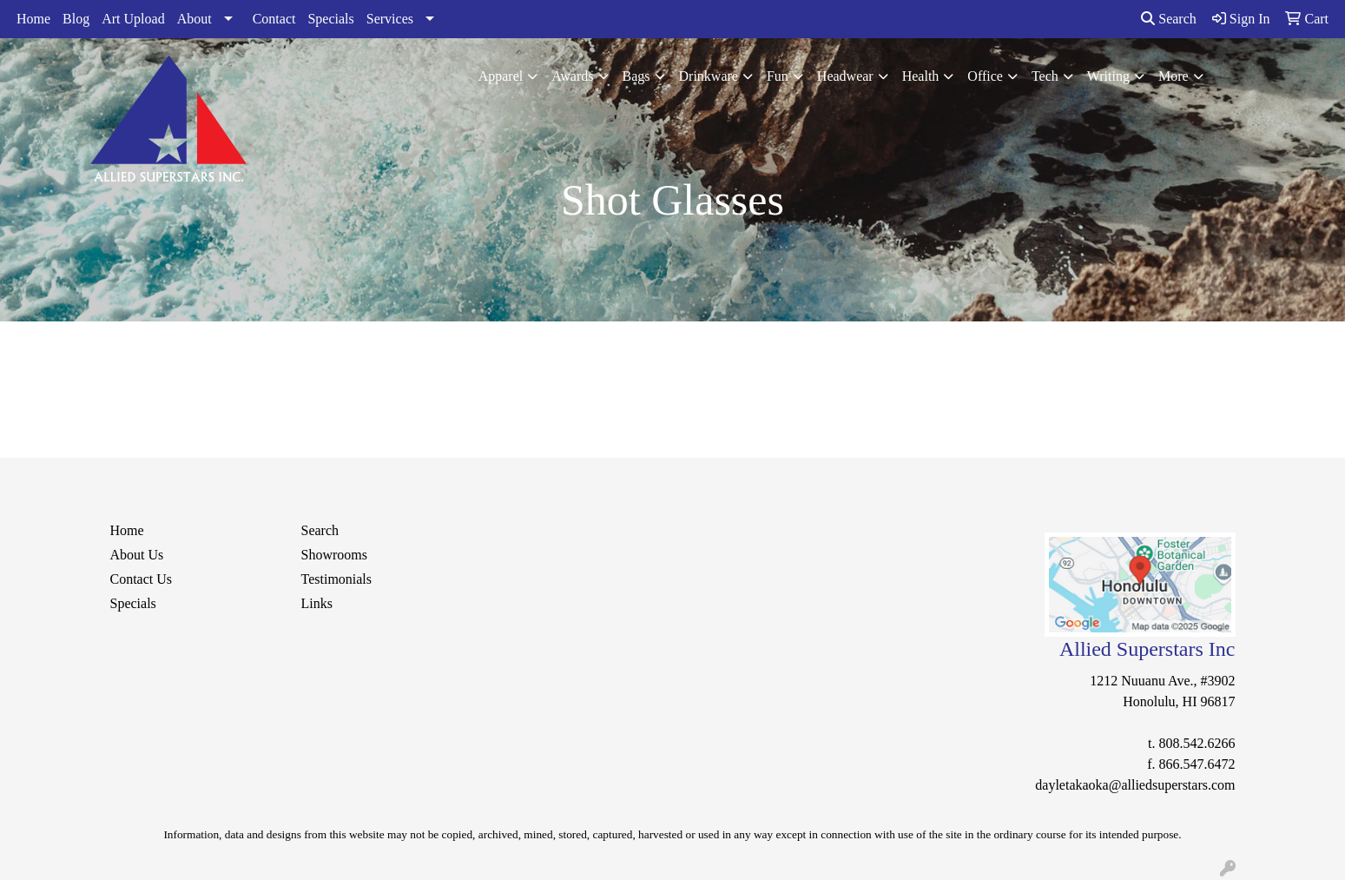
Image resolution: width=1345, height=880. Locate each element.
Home (33, 18)
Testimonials (337, 579)
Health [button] (921, 76)
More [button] (1173, 76)
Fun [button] (777, 76)
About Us (137, 554)
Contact (274, 18)
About (194, 18)
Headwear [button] (845, 76)
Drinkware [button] (708, 76)
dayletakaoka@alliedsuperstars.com (1135, 784)
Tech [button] (1045, 76)
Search (1169, 18)
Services (389, 18)
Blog (76, 18)
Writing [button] (1108, 76)
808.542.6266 (1197, 743)
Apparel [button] (501, 76)
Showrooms (334, 554)
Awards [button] (572, 76)
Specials (330, 18)
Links (317, 603)
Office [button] (985, 76)
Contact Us (141, 579)
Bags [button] (636, 76)
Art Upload (133, 18)
